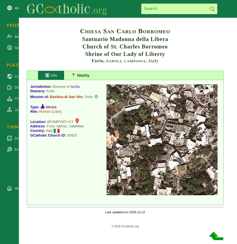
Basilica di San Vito (66, 97)
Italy (153, 60)
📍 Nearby (80, 75)
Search (212, 9)
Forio (50, 91)
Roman (45, 111)
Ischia (74, 86)
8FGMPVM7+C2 (60, 122)
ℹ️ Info (51, 75)
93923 (72, 135)
